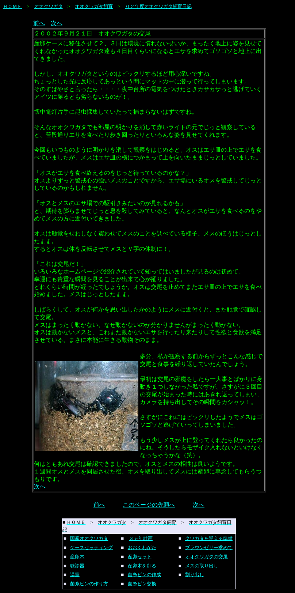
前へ (39, 23)
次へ (56, 23)
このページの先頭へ (149, 505)
